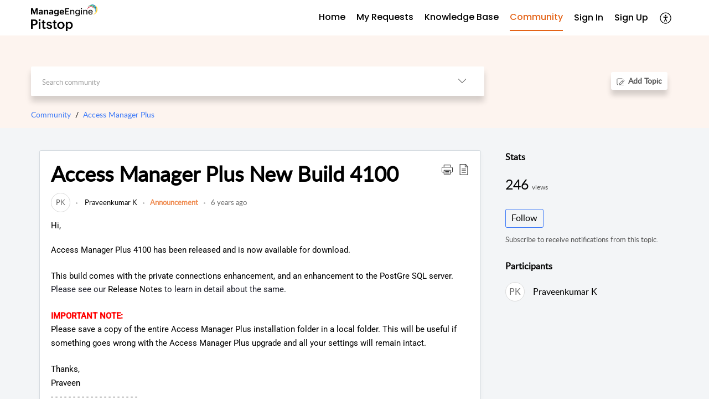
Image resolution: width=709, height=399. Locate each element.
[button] (666, 17)
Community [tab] (536, 17)
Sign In (588, 17)
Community (51, 114)
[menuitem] (588, 18)
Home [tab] (332, 17)
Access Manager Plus (118, 114)
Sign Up (631, 17)
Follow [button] (524, 218)
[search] (235, 81)
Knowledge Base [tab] (462, 17)
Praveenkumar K (110, 202)
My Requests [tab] (384, 17)
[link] (60, 202)
